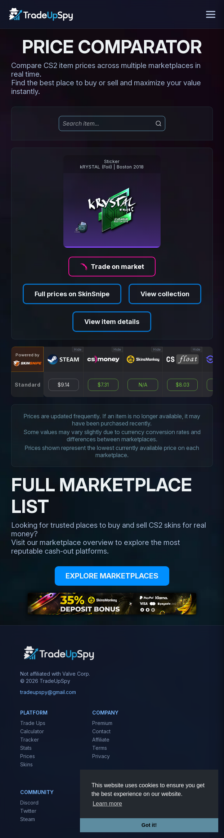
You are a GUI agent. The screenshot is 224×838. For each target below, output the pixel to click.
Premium (102, 723)
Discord (29, 802)
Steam (27, 819)
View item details (111, 321)
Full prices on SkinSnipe (72, 294)
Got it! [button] (149, 825)
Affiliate (100, 739)
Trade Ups (32, 723)
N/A (143, 385)
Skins (26, 764)
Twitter (28, 811)
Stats (26, 748)
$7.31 (103, 385)
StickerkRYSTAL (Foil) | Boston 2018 (112, 164)
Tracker (29, 739)
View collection (164, 294)
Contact (101, 731)
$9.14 (64, 385)
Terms (99, 748)
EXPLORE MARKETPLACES (112, 576)
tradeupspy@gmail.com (48, 692)
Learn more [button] (107, 804)
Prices (27, 756)
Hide (77, 349)
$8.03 (182, 385)
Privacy (101, 756)
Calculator (32, 731)
